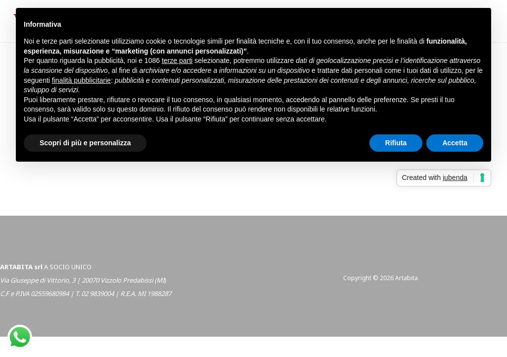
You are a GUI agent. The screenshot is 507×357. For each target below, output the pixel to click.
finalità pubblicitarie (81, 80)
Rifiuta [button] (396, 143)
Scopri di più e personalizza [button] (85, 143)
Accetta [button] (454, 143)
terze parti (177, 60)
